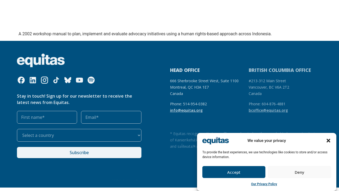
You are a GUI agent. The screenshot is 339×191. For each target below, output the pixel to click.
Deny (299, 172)
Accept (233, 172)
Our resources (132, 7)
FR (243, 7)
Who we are (66, 8)
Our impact (161, 7)
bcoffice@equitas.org (268, 110)
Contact (268, 7)
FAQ (253, 7)
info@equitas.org (186, 110)
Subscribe (79, 152)
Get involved (191, 8)
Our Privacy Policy (264, 184)
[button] (328, 140)
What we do (100, 8)
